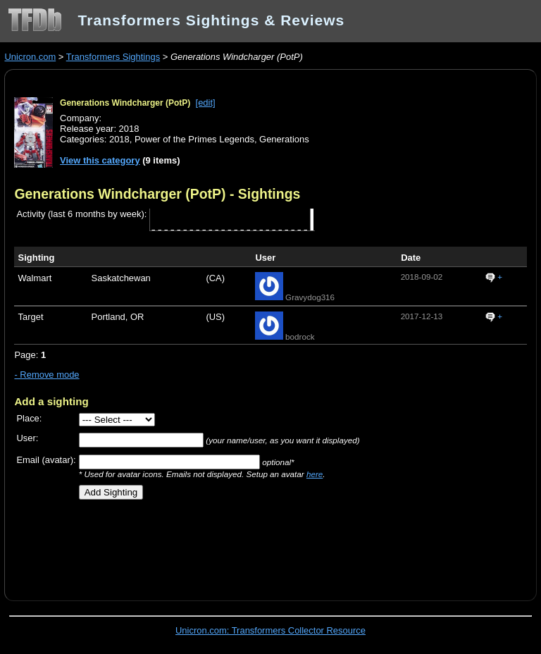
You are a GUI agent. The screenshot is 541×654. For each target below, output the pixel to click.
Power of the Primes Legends (194, 139)
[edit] (206, 102)
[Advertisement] (179, 545)
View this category (100, 160)
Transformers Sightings (113, 56)
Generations (284, 139)
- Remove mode (46, 374)
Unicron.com (30, 56)
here (314, 474)
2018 (119, 139)
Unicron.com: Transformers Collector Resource (270, 630)
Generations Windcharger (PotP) (125, 103)
